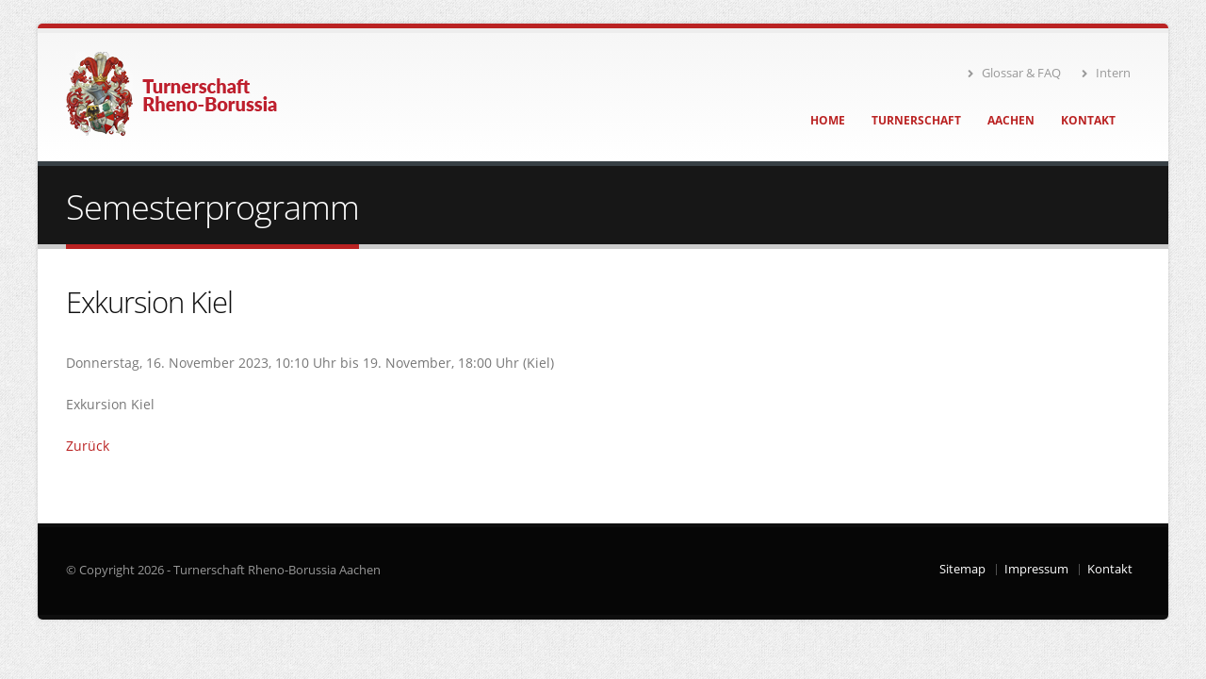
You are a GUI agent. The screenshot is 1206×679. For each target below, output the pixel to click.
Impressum (1036, 569)
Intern (1106, 73)
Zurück (87, 446)
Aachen (1011, 120)
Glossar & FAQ (1014, 73)
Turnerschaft (916, 120)
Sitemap (962, 569)
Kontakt (1088, 120)
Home (827, 120)
